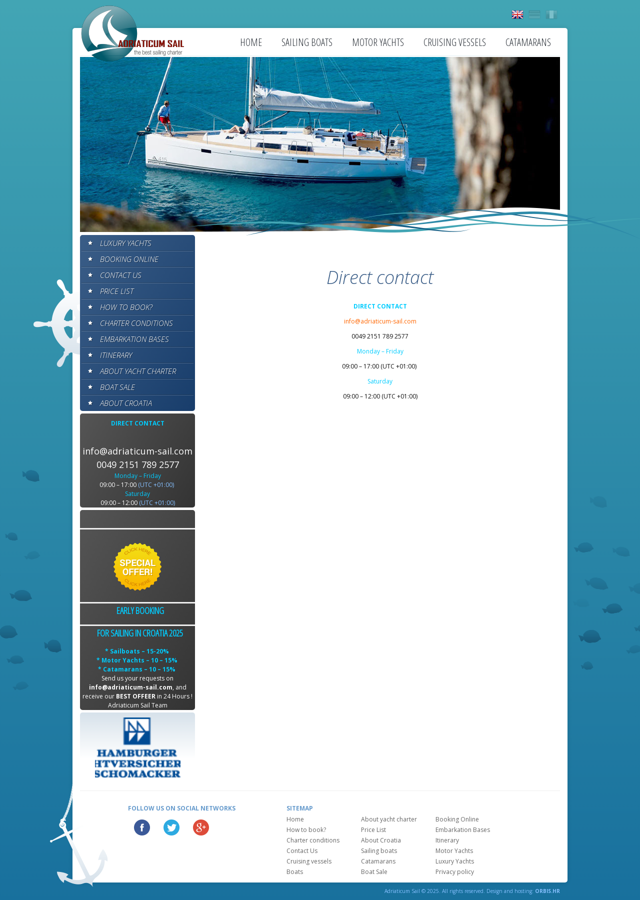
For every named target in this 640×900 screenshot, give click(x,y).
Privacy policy (455, 872)
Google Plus (201, 828)
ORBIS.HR (547, 891)
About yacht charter (138, 371)
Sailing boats (307, 42)
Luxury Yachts (126, 243)
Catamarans (528, 42)
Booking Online (129, 259)
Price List (117, 291)
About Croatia (126, 403)
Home (251, 42)
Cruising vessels (455, 42)
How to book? (126, 307)
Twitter (172, 828)
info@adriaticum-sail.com (137, 451)
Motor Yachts (378, 42)
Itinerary (116, 355)
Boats (294, 872)
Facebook (142, 828)
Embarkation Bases (134, 339)
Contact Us (121, 275)
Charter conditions (136, 323)
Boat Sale (117, 387)
